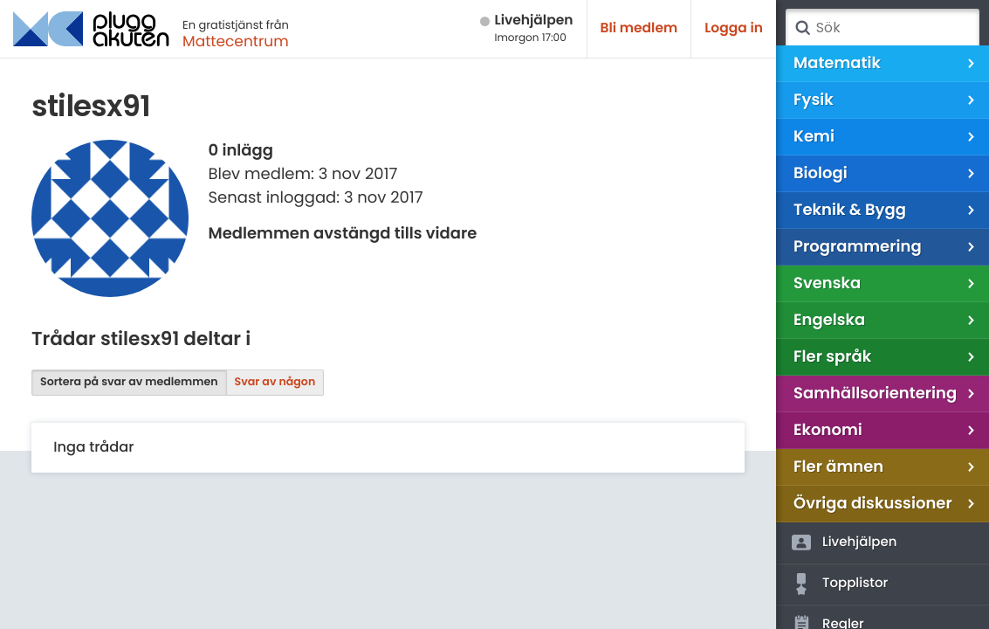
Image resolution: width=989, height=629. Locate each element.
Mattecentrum (235, 41)
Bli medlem (639, 28)
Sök (802, 28)
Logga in (733, 28)
